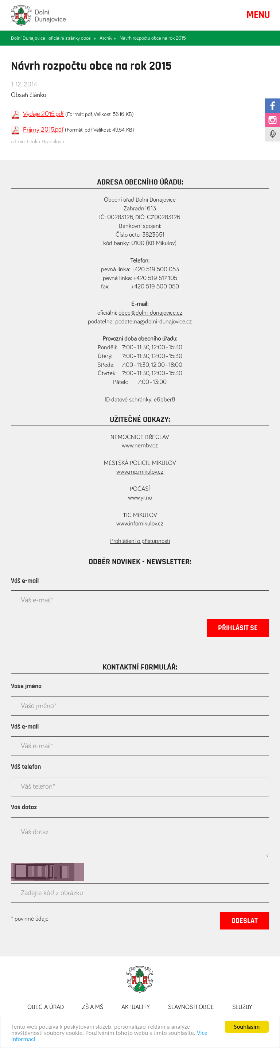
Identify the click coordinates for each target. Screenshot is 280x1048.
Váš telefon (26, 767)
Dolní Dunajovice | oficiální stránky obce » (53, 38)
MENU (258, 15)
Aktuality (135, 1007)
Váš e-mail (25, 581)
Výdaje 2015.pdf (43, 114)
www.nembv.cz (140, 446)
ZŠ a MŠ (92, 1007)
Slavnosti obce (191, 1007)
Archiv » (108, 38)
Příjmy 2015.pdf (43, 130)
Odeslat (245, 920)
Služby (242, 1007)
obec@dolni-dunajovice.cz (150, 313)
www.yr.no (140, 498)
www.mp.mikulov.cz (139, 472)
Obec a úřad (45, 1007)
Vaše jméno (26, 686)
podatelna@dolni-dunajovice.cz (153, 322)
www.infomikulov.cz (139, 524)
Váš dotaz (24, 807)
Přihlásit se (238, 628)
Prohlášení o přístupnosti (140, 541)
